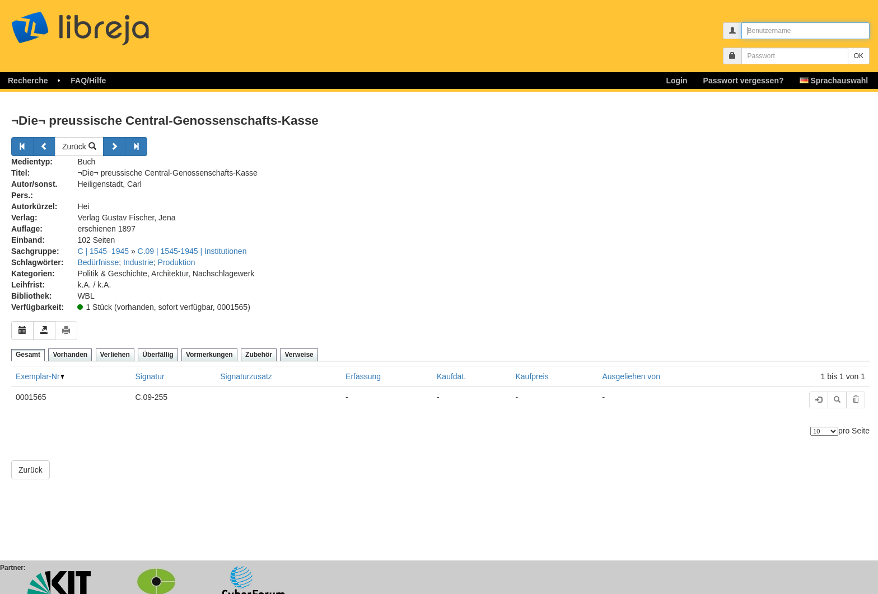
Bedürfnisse (98, 262)
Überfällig (157, 355)
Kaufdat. (451, 376)
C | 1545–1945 (103, 251)
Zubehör (258, 355)
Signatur (150, 376)
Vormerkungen (209, 355)
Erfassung (363, 376)
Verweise (298, 355)
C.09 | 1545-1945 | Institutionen (192, 251)
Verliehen (115, 355)
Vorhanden (70, 355)
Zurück (79, 146)
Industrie (138, 262)
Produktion (176, 262)
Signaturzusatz (246, 376)
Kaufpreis (532, 376)
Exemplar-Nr (38, 376)
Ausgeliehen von (631, 376)
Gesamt (28, 355)
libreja (101, 24)
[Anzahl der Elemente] (824, 431)
